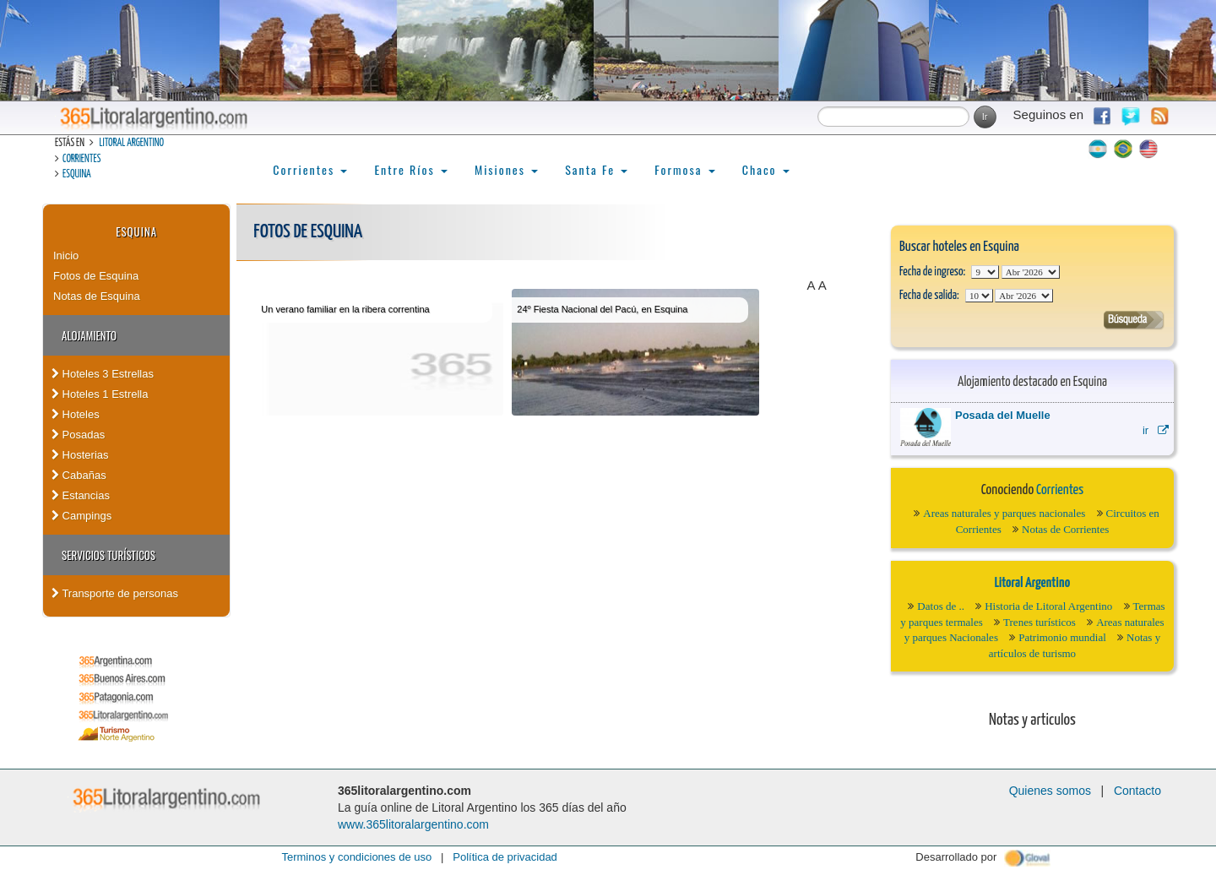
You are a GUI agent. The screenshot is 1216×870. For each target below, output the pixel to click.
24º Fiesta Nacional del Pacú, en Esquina (602, 309)
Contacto (1137, 790)
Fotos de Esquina (95, 275)
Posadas (78, 434)
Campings (81, 515)
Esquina (76, 174)
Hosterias (80, 455)
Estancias (81, 495)
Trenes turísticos (1039, 622)
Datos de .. (940, 606)
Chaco (766, 169)
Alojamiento (89, 335)
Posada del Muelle (1002, 415)
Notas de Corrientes (1065, 529)
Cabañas (79, 475)
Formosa (684, 169)
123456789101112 (1031, 272)
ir (1156, 430)
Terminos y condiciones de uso (356, 857)
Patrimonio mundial (1062, 637)
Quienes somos (1050, 790)
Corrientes (81, 159)
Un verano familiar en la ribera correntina (345, 309)
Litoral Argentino (131, 143)
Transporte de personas (115, 593)
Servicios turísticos (108, 554)
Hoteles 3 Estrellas (103, 373)
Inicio (66, 255)
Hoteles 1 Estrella (100, 394)
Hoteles (76, 414)
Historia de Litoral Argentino (1048, 606)
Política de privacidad (505, 857)
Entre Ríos (411, 169)
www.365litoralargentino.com (413, 824)
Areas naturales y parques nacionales (1004, 513)
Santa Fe (596, 169)
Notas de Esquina (96, 296)
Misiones (506, 169)
